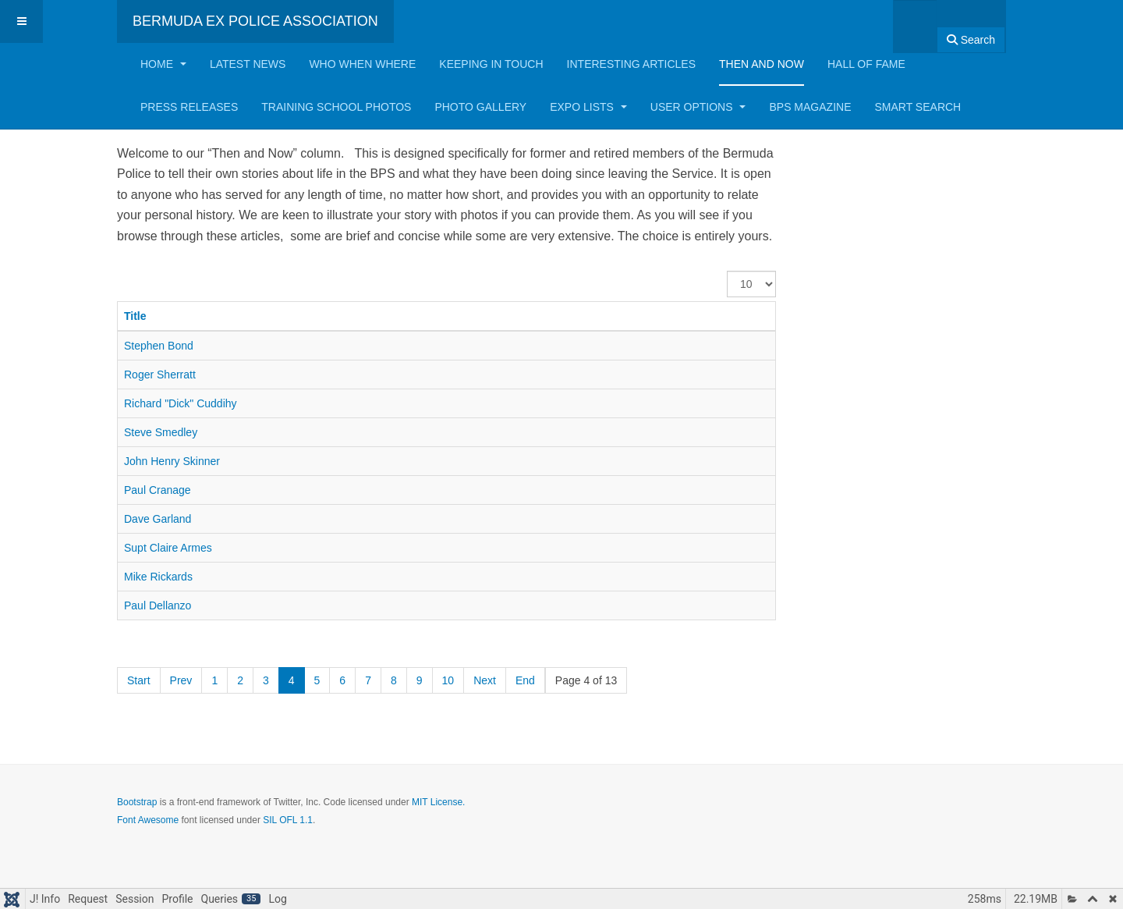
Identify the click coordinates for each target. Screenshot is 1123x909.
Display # (727, 271)
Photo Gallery (480, 107)
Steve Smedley (160, 432)
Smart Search (917, 107)
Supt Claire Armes (168, 547)
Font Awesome (148, 820)
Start (139, 680)
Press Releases (189, 107)
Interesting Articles (631, 64)
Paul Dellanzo (157, 605)
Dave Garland (157, 519)
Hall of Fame (866, 64)
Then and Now (761, 64)
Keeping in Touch (491, 64)
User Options (698, 107)
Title (135, 316)
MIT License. (438, 802)
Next (484, 680)
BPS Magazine (810, 107)
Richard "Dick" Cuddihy (180, 403)
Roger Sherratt (160, 374)
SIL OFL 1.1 (288, 820)
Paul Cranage (157, 490)
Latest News (248, 64)
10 (448, 680)
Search (971, 40)
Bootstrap (137, 802)
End (525, 680)
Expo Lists (588, 107)
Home (163, 64)
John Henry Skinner (172, 461)
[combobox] (915, 21)
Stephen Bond (158, 345)
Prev (181, 680)
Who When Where (362, 64)
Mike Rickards (158, 576)
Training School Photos (336, 107)
